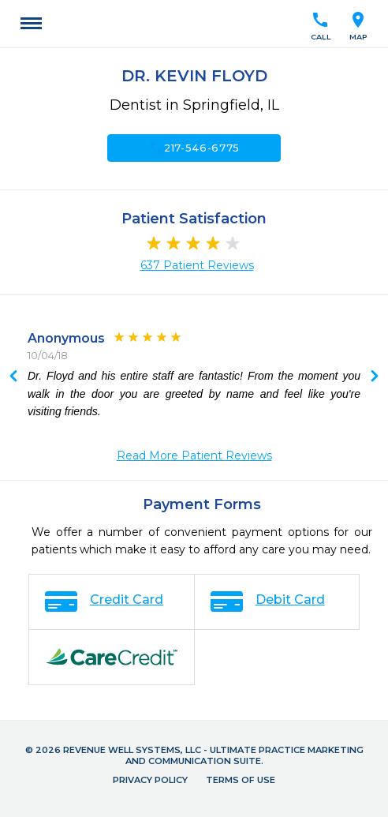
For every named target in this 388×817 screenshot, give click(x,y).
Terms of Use (240, 779)
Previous (374, 377)
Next (13, 377)
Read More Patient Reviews (194, 455)
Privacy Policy (150, 779)
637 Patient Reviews (197, 265)
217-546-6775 (194, 148)
